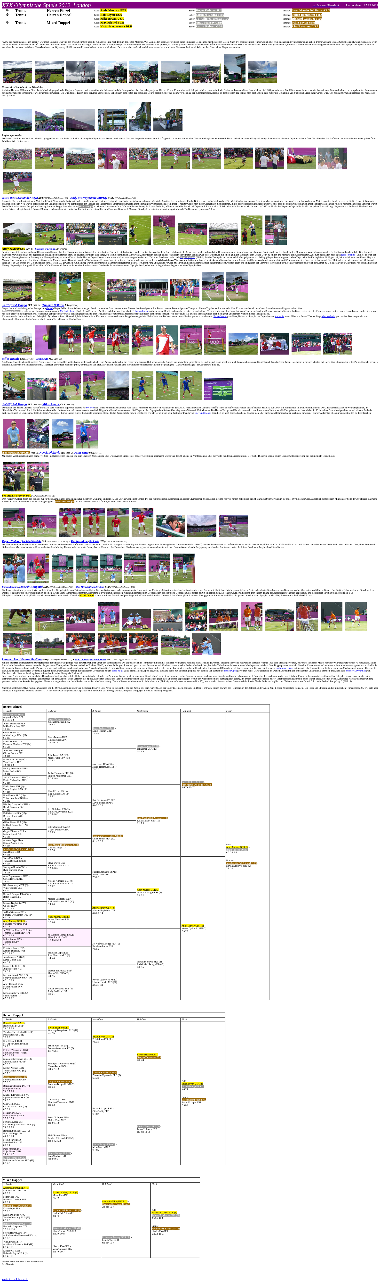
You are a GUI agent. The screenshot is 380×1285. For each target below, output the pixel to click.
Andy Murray (79, 197)
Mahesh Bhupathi (31, 587)
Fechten (90, 407)
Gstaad (49, 308)
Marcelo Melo (328, 316)
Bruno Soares (220, 316)
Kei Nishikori (79, 541)
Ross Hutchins (348, 254)
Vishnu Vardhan (31, 659)
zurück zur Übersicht (15, 1279)
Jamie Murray (98, 197)
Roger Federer (11, 541)
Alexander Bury (96, 587)
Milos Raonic (10, 358)
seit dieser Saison (284, 668)
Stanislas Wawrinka (45, 249)
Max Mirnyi (82, 587)
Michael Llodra (67, 311)
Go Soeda (94, 541)
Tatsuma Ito (42, 358)
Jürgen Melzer (9, 198)
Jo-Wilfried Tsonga (14, 305)
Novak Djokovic (49, 452)
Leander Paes (11, 659)
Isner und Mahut (203, 413)
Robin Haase (99, 659)
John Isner (81, 452)
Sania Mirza (118, 670)
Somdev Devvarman (356, 670)
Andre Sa (279, 316)
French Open (230, 670)
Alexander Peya (27, 197)
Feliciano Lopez (140, 311)
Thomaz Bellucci (53, 305)
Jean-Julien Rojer (84, 659)
